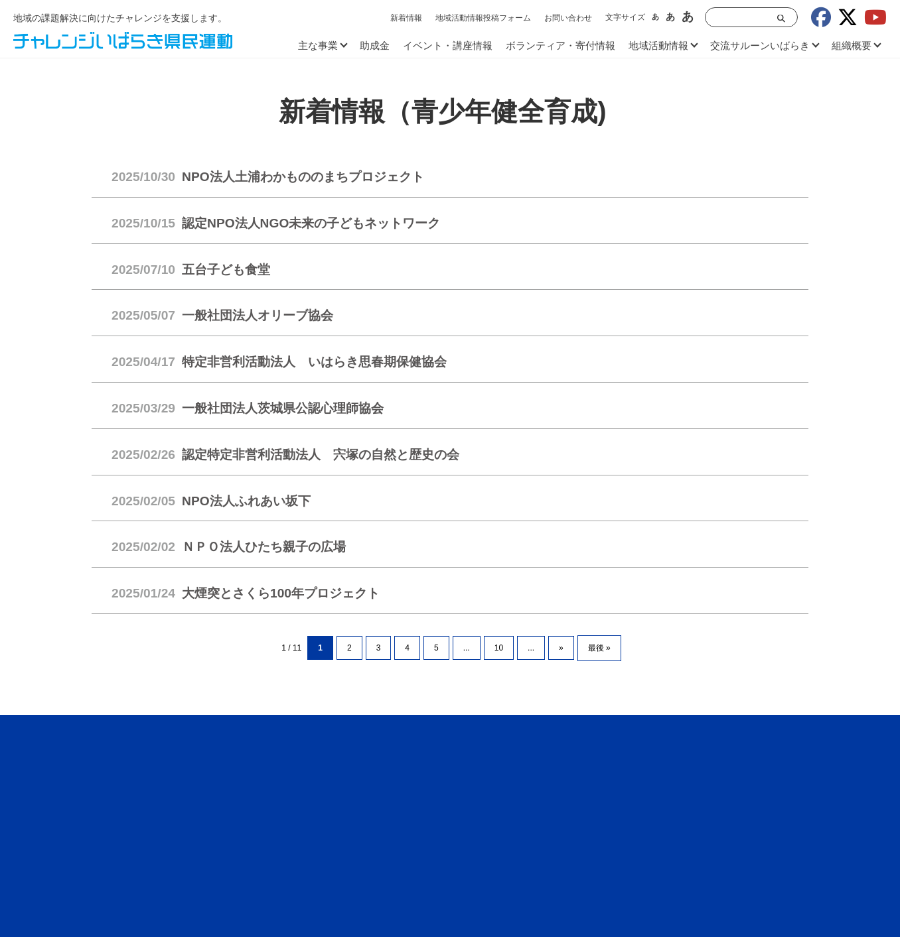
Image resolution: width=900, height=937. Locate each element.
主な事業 (318, 45)
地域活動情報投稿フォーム (483, 18)
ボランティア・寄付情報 (560, 45)
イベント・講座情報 (447, 45)
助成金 (375, 45)
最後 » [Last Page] (599, 648)
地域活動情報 (658, 45)
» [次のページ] (561, 648)
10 (498, 648)
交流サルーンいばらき (760, 45)
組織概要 (851, 45)
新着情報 (406, 18)
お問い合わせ (568, 18)
